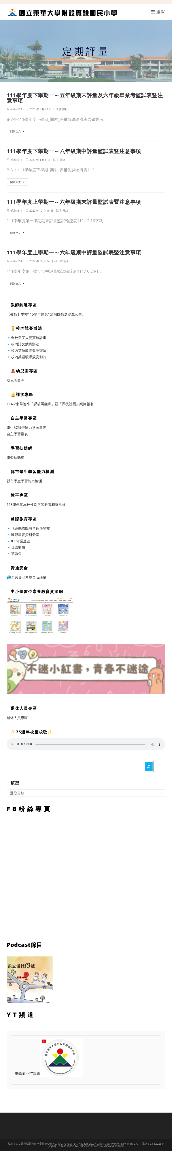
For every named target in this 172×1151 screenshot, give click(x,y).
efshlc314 (16, 109)
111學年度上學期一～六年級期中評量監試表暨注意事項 (74, 252)
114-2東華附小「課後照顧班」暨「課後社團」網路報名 (50, 403)
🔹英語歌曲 (16, 547)
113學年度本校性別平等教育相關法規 (36, 504)
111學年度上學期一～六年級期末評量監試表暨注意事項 (74, 201)
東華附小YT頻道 (49, 1073)
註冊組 (63, 109)
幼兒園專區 (15, 380)
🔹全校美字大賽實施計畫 (26, 337)
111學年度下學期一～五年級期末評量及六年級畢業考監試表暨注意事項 (85, 97)
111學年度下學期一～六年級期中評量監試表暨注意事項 (74, 151)
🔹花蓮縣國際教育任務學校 (28, 528)
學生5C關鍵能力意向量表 (26, 427)
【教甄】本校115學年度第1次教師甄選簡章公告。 (46, 314)
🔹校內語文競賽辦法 (23, 344)
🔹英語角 (14, 553)
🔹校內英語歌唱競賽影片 (26, 356)
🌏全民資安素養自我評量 (26, 577)
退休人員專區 (17, 717)
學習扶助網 (15, 457)
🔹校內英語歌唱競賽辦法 (26, 350)
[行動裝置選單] (158, 12)
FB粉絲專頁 (86, 876)
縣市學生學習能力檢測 (24, 481)
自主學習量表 (17, 434)
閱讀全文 (17, 131)
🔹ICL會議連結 (18, 541)
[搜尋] (149, 766)
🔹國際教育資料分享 (23, 534)
